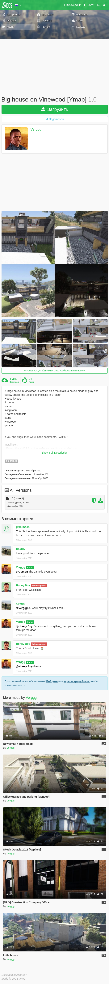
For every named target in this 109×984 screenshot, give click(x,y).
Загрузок (14, 382)
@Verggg (22, 608)
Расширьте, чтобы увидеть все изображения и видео (54, 370)
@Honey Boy (24, 626)
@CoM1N (22, 571)
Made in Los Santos (13, 978)
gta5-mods (23, 526)
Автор (30, 567)
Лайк (31, 382)
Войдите (51, 681)
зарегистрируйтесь (76, 681)
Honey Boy (23, 585)
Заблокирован (39, 585)
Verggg (36, 129)
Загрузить (54, 109)
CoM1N (20, 549)
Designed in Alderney (14, 974)
